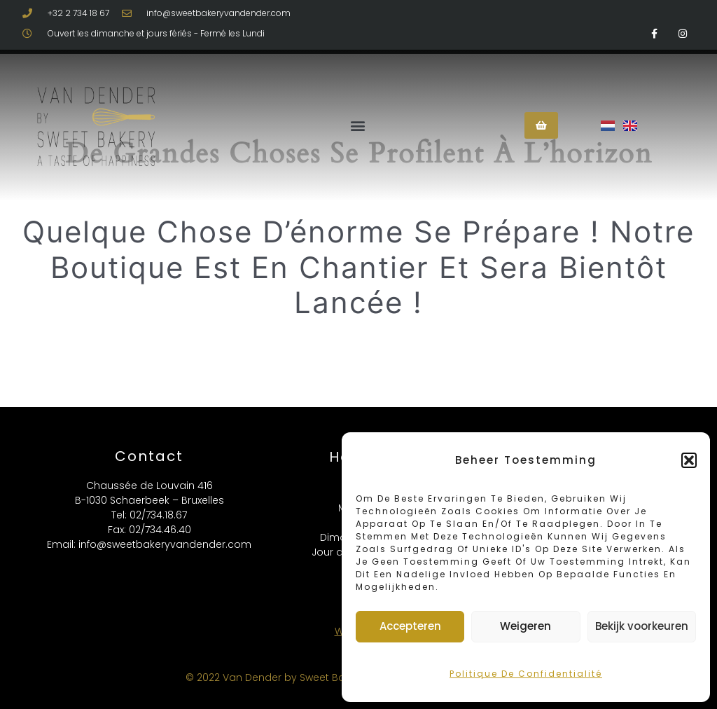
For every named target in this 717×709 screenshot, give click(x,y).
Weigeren (525, 626)
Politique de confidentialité (526, 674)
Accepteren (410, 626)
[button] (689, 460)
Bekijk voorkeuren (641, 626)
